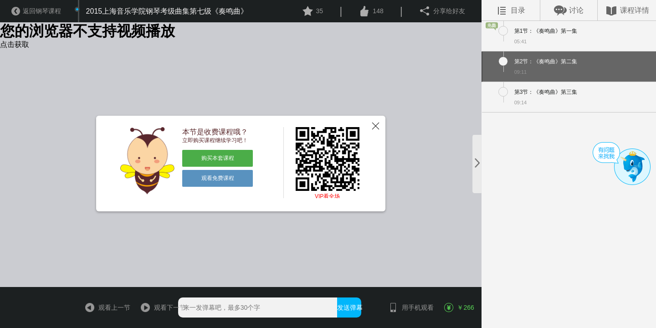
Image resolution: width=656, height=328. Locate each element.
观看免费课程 (217, 178)
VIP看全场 (327, 196)
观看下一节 (159, 307)
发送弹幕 (349, 307)
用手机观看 (407, 307)
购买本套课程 (217, 158)
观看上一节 (103, 307)
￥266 (459, 307)
